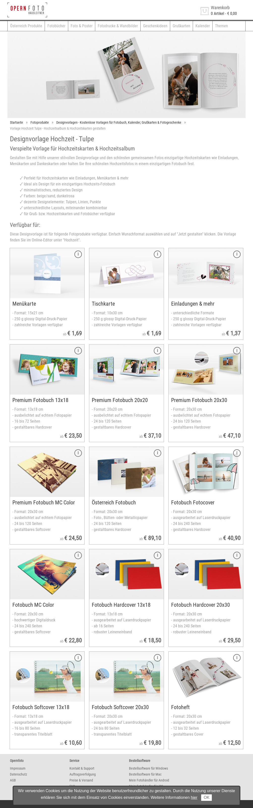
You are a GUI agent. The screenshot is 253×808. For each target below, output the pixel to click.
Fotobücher (56, 26)
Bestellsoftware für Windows (148, 768)
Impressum (18, 768)
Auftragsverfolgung (82, 774)
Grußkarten (181, 26)
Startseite (16, 122)
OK (206, 797)
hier (194, 797)
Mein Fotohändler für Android (149, 780)
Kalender (202, 26)
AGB (13, 780)
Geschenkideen (155, 26)
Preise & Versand (81, 780)
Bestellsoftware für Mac (145, 774)
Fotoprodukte (40, 122)
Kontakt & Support (81, 768)
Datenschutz (18, 774)
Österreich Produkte (26, 26)
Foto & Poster (82, 26)
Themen (221, 26)
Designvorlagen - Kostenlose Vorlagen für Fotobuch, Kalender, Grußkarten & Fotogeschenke (118, 122)
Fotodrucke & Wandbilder (118, 26)
